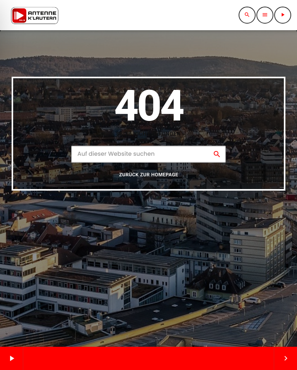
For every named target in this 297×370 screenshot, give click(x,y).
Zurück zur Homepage (148, 179)
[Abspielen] (282, 15)
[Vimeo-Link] (34, 15)
